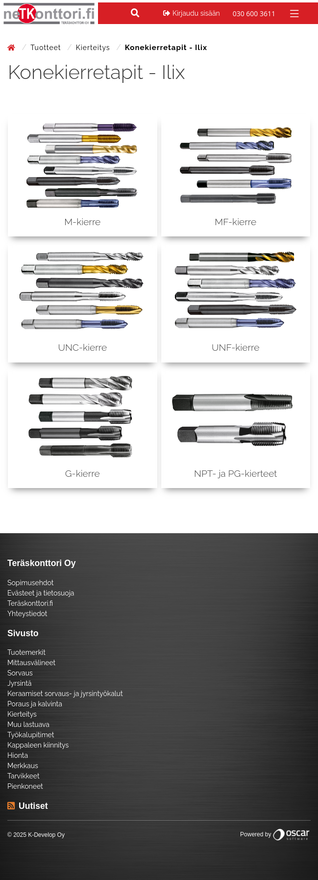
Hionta (17, 755)
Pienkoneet (25, 786)
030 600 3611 (254, 13)
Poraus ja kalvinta (34, 704)
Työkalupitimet (30, 735)
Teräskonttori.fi (30, 603)
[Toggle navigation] (293, 13)
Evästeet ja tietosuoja (40, 593)
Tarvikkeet (23, 776)
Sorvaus (20, 673)
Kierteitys (94, 48)
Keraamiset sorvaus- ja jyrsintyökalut (65, 694)
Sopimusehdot (30, 583)
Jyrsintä (19, 683)
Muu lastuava (28, 724)
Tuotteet (46, 48)
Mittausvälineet (31, 663)
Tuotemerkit (26, 652)
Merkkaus (22, 766)
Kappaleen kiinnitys (38, 745)
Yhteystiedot (27, 614)
